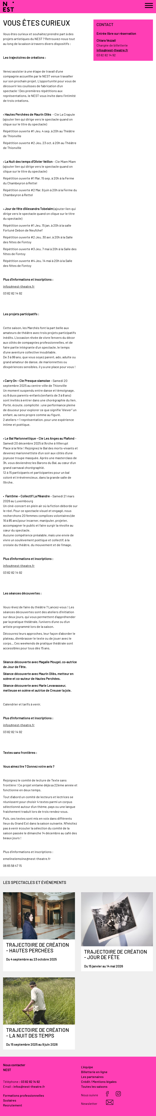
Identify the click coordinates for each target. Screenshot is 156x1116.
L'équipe (87, 1067)
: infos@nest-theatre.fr (28, 1086)
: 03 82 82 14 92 (29, 1081)
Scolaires (9, 1100)
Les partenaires (92, 1077)
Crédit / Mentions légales (99, 1081)
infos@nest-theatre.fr (19, 286)
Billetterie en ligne (94, 1072)
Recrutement (12, 1105)
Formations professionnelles (23, 1095)
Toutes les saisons (94, 1086)
